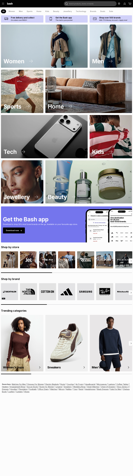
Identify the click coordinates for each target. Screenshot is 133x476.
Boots (62, 384)
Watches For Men (19, 384)
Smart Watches (93, 387)
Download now (14, 230)
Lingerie (59, 387)
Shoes (26, 392)
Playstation (23, 389)
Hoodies (13, 389)
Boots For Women (47, 387)
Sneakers (68, 387)
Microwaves (102, 384)
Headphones (90, 389)
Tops (75, 389)
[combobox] (90, 3)
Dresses (5, 389)
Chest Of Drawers (108, 387)
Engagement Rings (17, 387)
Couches (70, 384)
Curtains (19, 392)
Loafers (11, 392)
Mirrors (62, 389)
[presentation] (3, 11)
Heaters (5, 387)
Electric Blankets (52, 384)
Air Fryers (79, 384)
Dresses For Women (35, 384)
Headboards (90, 384)
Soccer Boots (32, 387)
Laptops (111, 384)
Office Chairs (43, 389)
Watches (53, 389)
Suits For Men (115, 389)
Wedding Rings (79, 387)
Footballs (32, 389)
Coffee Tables (122, 384)
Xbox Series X (123, 387)
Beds (81, 389)
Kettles (69, 389)
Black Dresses (103, 389)
